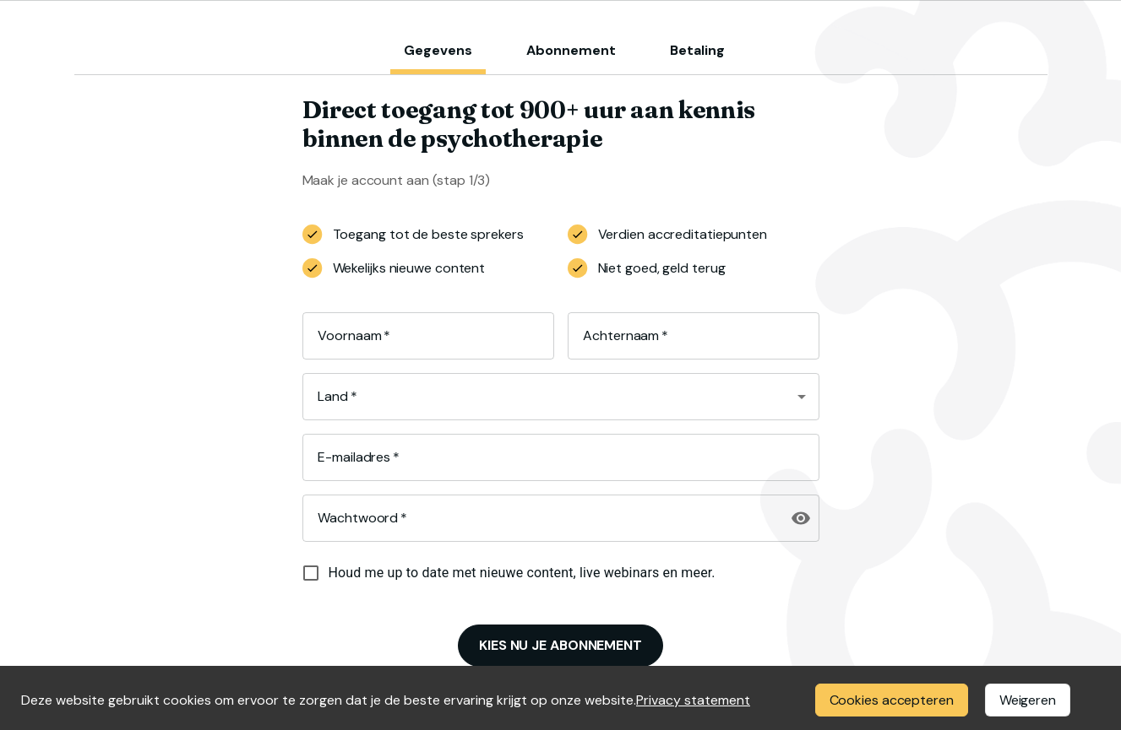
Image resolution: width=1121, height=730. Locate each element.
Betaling (697, 50)
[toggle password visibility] (801, 518)
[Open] (802, 396)
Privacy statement (693, 700)
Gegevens (438, 50)
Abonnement (571, 50)
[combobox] (548, 397)
